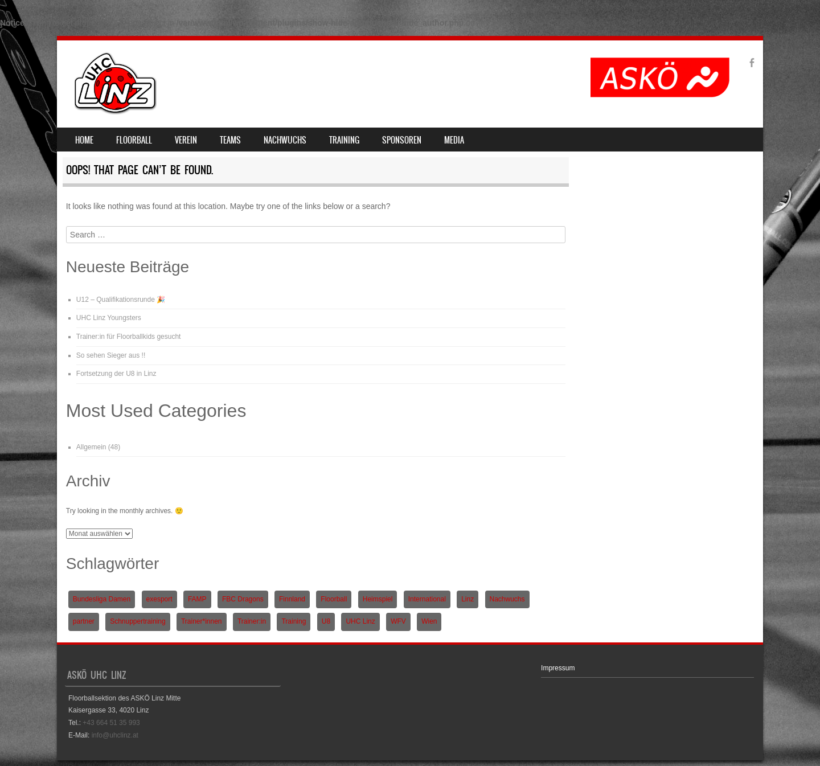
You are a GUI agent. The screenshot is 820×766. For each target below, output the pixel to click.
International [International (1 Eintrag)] (427, 599)
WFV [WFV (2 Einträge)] (398, 621)
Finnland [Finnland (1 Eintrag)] (292, 599)
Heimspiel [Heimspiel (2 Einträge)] (378, 599)
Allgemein (91, 447)
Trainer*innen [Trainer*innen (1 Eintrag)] (201, 621)
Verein (186, 140)
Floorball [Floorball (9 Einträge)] (334, 599)
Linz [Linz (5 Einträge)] (467, 599)
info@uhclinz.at (115, 735)
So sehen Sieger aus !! (110, 355)
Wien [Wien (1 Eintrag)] (429, 621)
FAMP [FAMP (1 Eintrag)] (197, 599)
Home (84, 140)
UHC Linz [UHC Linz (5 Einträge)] (360, 621)
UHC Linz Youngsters (108, 318)
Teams (230, 140)
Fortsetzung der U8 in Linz (116, 374)
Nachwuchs (285, 140)
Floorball (134, 140)
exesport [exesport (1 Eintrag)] (159, 599)
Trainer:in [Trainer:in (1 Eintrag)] (251, 621)
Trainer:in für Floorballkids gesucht (128, 337)
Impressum (558, 668)
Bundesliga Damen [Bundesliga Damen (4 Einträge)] (101, 599)
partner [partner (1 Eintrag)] (84, 621)
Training (344, 140)
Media (454, 140)
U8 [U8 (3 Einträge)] (326, 621)
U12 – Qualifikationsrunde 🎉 (120, 300)
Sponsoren (401, 140)
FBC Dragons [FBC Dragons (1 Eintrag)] (243, 599)
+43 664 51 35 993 (111, 723)
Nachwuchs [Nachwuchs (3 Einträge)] (507, 599)
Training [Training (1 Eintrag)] (293, 621)
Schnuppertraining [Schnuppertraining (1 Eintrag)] (137, 621)
